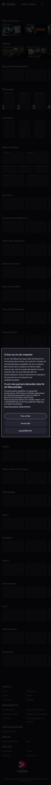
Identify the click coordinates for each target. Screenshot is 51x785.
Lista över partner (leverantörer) (17, 407)
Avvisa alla (25, 423)
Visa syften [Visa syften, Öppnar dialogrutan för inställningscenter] (25, 416)
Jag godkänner (25, 431)
